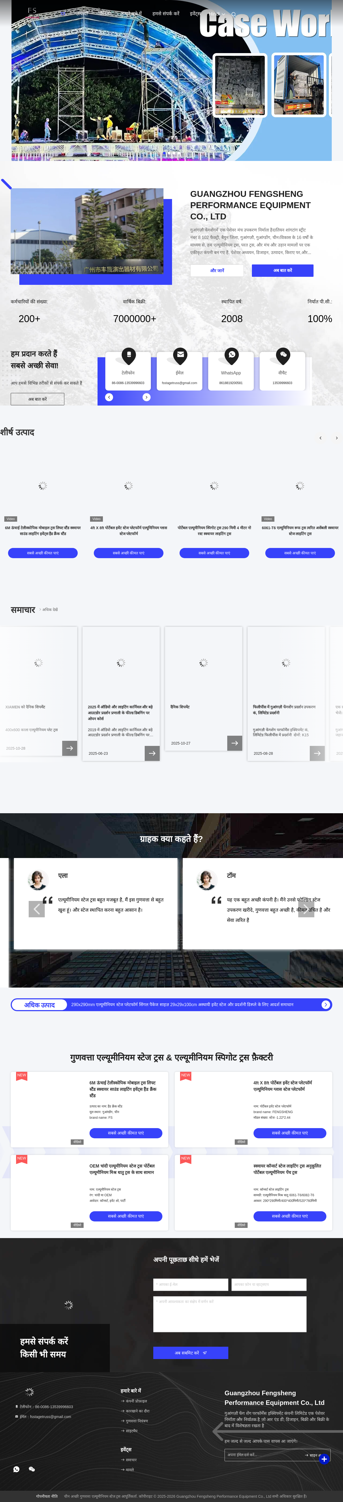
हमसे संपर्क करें (165, 13)
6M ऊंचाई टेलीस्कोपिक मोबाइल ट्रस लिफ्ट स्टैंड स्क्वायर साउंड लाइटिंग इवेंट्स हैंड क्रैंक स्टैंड (123, 1089)
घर (63, 13)
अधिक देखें (48, 609)
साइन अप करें (315, 1455)
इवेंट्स (195, 13)
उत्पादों (82, 13)
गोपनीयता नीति (47, 1496)
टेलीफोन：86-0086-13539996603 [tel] (43, 1407)
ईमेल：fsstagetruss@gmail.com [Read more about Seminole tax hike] (42, 1417)
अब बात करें (37, 399)
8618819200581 (231, 383)
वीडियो (105, 13)
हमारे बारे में (131, 13)
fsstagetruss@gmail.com (179, 383)
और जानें (217, 270)
